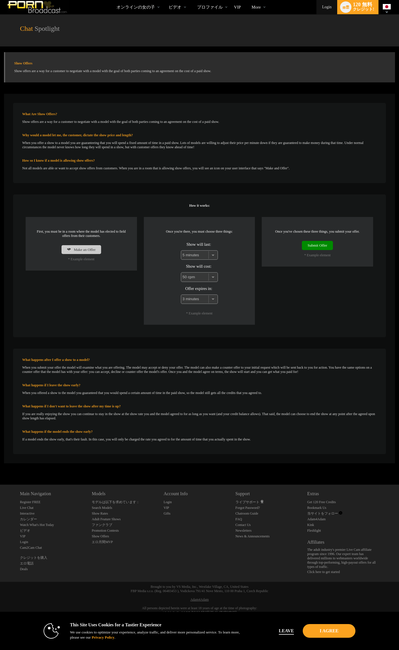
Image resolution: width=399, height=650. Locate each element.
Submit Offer (317, 245)
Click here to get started (323, 572)
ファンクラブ (102, 525)
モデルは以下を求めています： (116, 502)
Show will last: (199, 244)
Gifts (166, 513)
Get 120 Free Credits (321, 502)
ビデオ (175, 7)
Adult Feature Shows (106, 519)
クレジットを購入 (33, 558)
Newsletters (244, 531)
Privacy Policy (95, 637)
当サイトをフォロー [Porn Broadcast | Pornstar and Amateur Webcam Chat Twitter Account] (324, 513)
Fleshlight (314, 531)
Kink (310, 525)
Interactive (27, 513)
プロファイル (210, 7)
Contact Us (243, 525)
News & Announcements (253, 536)
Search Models (102, 508)
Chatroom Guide (247, 513)
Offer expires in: (198, 288)
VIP (237, 7)
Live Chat (27, 508)
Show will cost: (199, 266)
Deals (24, 569)
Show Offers (100, 536)
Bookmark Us (316, 508)
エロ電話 (27, 563)
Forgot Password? (248, 508)
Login (327, 7)
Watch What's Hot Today (37, 525)
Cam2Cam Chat (31, 548)
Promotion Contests (105, 531)
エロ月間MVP (102, 542)
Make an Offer (81, 249)
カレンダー (28, 519)
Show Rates (100, 513)
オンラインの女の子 (135, 7)
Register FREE (30, 502)
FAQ (239, 519)
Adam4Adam (316, 519)
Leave (279, 630)
